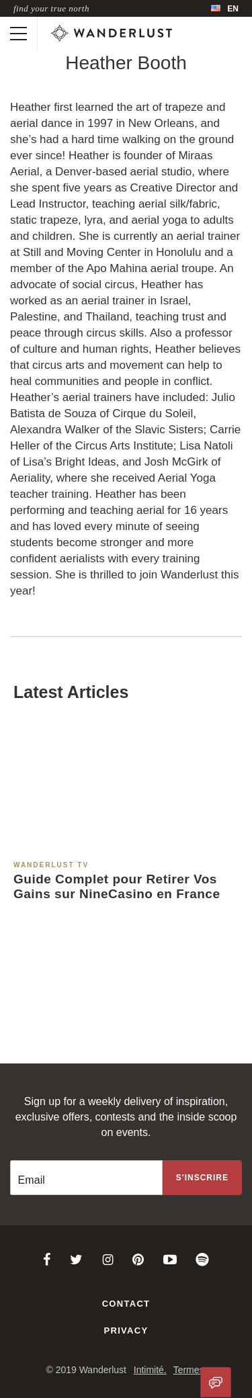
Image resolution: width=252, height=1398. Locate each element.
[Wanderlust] (111, 33)
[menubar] (225, 8)
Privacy (126, 1330)
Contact (126, 1304)
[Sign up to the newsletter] (202, 1177)
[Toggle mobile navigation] (18, 33)
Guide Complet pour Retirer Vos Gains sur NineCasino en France (116, 887)
